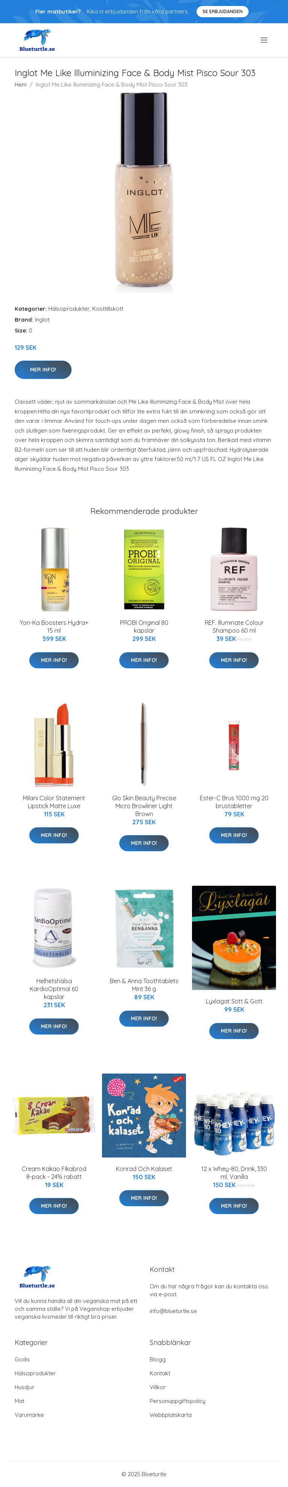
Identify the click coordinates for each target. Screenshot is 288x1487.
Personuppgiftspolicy (178, 1401)
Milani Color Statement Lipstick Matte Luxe (54, 802)
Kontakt (160, 1373)
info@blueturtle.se (173, 1311)
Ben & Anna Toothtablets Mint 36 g (144, 985)
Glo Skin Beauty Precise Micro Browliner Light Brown (144, 806)
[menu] (264, 40)
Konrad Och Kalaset (144, 1169)
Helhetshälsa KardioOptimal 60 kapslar (54, 988)
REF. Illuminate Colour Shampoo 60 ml (234, 626)
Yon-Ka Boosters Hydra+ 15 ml (54, 626)
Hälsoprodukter (69, 308)
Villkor (158, 1387)
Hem (21, 84)
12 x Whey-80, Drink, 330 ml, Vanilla (234, 1172)
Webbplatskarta (171, 1414)
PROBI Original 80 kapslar (144, 626)
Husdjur (24, 1387)
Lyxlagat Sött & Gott (234, 1001)
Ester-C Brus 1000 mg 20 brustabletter (234, 802)
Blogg (158, 1359)
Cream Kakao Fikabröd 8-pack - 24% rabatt (54, 1172)
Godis (22, 1359)
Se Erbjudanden (222, 11)
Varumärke (29, 1414)
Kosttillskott (107, 308)
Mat (19, 1401)
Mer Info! (43, 369)
